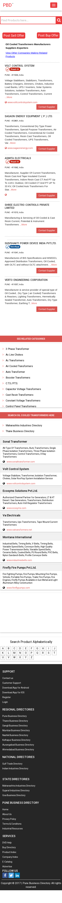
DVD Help (7, 842)
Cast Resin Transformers (19, 394)
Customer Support (11, 683)
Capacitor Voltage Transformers (23, 389)
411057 (14, 284)
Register (6, 697)
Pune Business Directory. (37, 883)
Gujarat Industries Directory (16, 790)
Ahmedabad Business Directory (18, 749)
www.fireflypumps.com (18, 587)
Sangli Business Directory (15, 725)
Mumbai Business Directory (16, 730)
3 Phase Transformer (17, 348)
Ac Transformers (15, 360)
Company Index (10, 857)
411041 (14, 252)
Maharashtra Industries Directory (24, 425)
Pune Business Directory (14, 716)
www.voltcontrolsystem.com (21, 102)
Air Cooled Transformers (19, 366)
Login (5, 702)
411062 (14, 167)
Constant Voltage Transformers (23, 400)
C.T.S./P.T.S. (12, 383)
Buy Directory (9, 847)
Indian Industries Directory (15, 768)
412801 (14, 121)
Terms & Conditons (11, 824)
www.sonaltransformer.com (21, 461)
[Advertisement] (31, 613)
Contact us (7, 678)
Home (5, 809)
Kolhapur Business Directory (16, 740)
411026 (14, 75)
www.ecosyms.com (16, 508)
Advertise (7, 866)
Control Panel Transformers (21, 406)
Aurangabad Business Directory (18, 744)
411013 (14, 212)
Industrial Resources (12, 828)
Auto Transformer (15, 371)
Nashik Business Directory (15, 735)
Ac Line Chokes (14, 354)
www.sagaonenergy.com (19, 148)
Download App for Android (15, 687)
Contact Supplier (46, 107)
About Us (7, 814)
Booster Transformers (18, 377)
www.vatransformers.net (19, 529)
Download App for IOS (13, 692)
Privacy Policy (9, 819)
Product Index (9, 852)
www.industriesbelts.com (19, 560)
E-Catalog (7, 861)
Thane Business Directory (20, 431)
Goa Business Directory (13, 795)
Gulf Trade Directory (12, 763)
